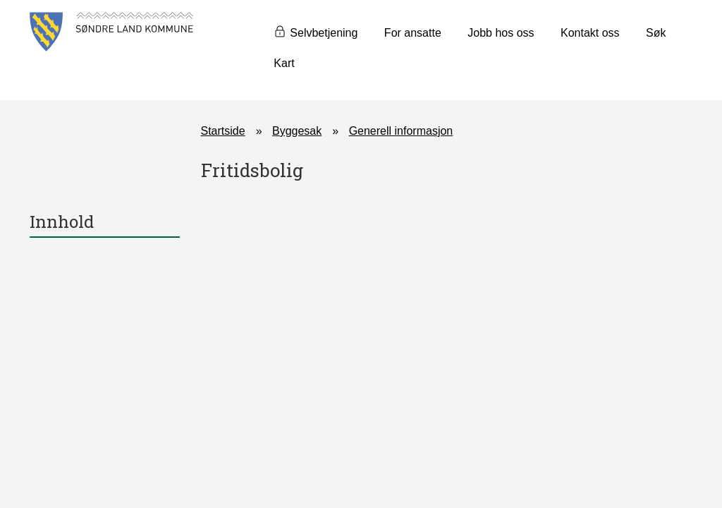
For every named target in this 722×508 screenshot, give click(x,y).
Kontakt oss (590, 33)
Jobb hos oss (500, 33)
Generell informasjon (401, 131)
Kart (284, 63)
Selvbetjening (323, 33)
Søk (656, 33)
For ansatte (412, 33)
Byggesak (297, 131)
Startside (223, 131)
